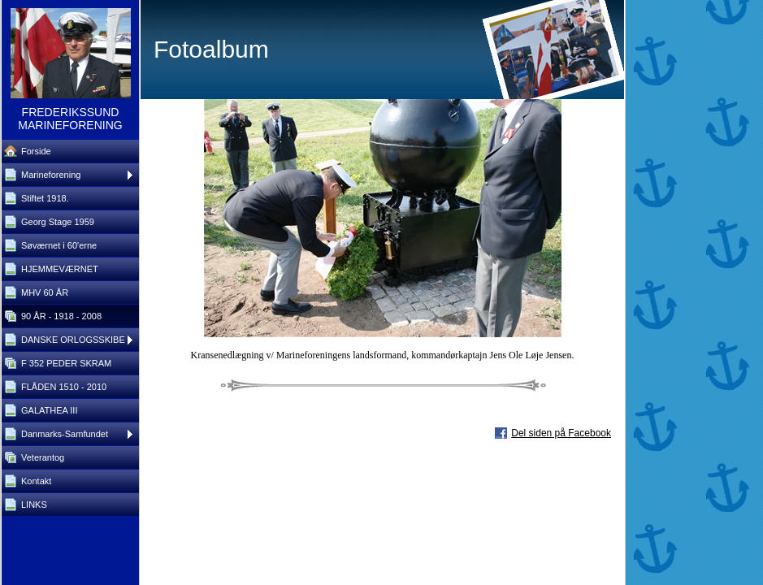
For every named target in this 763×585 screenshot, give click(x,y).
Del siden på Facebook (561, 433)
